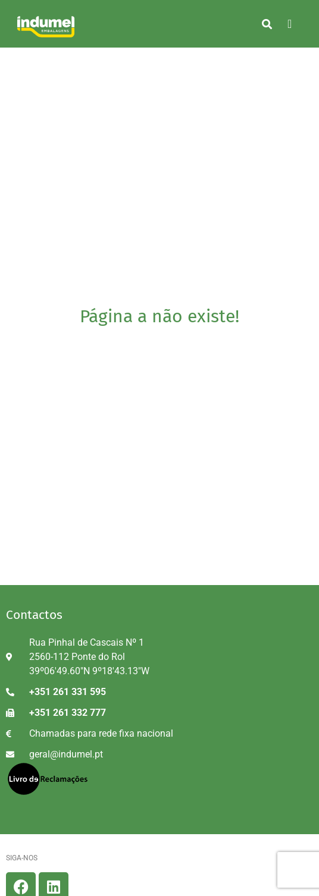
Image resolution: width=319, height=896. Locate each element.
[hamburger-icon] (289, 23)
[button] (267, 24)
